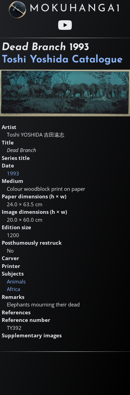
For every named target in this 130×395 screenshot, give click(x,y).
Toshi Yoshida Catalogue (62, 60)
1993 (13, 173)
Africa (13, 289)
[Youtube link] (65, 25)
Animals (16, 281)
